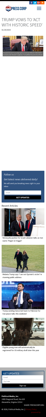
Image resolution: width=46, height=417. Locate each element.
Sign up (22, 385)
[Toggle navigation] (39, 8)
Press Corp (16, 8)
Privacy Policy (31, 409)
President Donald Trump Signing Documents (15, 53)
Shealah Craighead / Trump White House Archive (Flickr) (27, 55)
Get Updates (22, 197)
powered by (37, 412)
